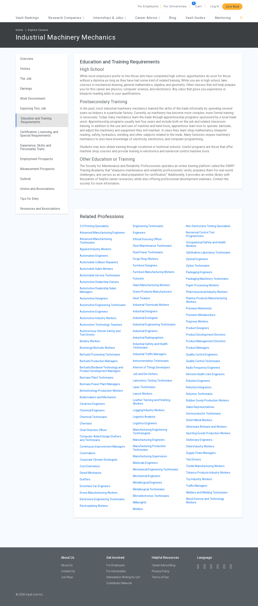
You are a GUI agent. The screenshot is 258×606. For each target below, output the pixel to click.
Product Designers (197, 328)
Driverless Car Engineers (95, 486)
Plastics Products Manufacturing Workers (206, 300)
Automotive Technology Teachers (101, 324)
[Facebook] (200, 567)
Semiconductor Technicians (203, 413)
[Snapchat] (233, 567)
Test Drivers (193, 459)
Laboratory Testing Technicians (152, 380)
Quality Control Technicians (203, 361)
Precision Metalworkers (200, 315)
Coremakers (87, 453)
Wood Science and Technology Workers (205, 500)
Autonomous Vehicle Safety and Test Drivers (100, 332)
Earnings (26, 88)
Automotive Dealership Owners (99, 282)
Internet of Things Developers (151, 367)
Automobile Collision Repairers (99, 262)
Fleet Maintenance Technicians (152, 245)
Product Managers (197, 347)
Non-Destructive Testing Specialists (208, 226)
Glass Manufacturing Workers (151, 285)
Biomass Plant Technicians (96, 377)
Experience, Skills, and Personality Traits (35, 147)
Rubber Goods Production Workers (207, 400)
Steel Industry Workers (200, 446)
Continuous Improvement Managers (102, 446)
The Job (25, 79)
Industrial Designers (145, 311)
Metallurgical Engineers (147, 482)
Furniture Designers (145, 265)
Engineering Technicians (148, 226)
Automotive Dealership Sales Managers (98, 290)
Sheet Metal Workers (199, 420)
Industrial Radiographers (148, 337)
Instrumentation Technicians (151, 360)
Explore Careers (38, 30)
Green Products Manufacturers (152, 291)
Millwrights (139, 502)
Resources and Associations (40, 209)
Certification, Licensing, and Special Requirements (39, 133)
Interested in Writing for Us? (123, 577)
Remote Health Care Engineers (205, 374)
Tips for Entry (29, 199)
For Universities (175, 6)
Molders (138, 509)
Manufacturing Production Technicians (149, 448)
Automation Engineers (94, 255)
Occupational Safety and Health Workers (206, 244)
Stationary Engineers (199, 439)
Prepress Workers (197, 321)
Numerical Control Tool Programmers (200, 234)
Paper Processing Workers (202, 285)
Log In (214, 6)
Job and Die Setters (145, 374)
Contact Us (68, 571)
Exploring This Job (33, 108)
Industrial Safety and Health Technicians (150, 345)
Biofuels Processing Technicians (100, 354)
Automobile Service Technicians (100, 275)
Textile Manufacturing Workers (205, 466)
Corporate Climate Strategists (98, 459)
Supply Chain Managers (201, 452)
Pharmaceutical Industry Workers (207, 291)
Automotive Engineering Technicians (103, 305)
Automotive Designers (94, 298)
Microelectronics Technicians (151, 495)
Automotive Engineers (94, 311)
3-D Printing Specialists (94, 226)
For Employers (148, 6)
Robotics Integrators (198, 387)
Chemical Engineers (92, 410)
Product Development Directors (205, 334)
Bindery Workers (90, 341)
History (25, 69)
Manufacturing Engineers (149, 439)
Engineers (139, 232)
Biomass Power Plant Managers (100, 384)
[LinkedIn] (206, 567)
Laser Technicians (144, 387)
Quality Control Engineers (202, 354)
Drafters (85, 479)
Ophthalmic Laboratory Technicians (208, 252)
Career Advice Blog (163, 565)
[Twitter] (213, 567)
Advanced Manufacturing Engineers (102, 232)
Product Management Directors (206, 341)
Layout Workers (142, 393)
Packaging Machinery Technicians (207, 278)
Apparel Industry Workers (95, 249)
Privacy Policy (160, 571)
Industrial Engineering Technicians (154, 324)
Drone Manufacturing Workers (99, 492)
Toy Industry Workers (199, 479)
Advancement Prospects (37, 169)
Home (19, 30)
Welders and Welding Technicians (207, 492)
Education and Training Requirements (36, 120)
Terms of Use (160, 577)
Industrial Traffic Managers (149, 354)
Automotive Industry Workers (98, 318)
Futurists (138, 278)
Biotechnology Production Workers (101, 390)
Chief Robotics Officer (93, 430)
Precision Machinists (199, 308)
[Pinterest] (226, 567)
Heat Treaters (141, 298)
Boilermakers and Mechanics (98, 397)
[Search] (241, 18)
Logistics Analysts (144, 416)
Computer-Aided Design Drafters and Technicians (100, 438)
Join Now (232, 6)
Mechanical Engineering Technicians (155, 469)
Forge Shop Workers (145, 258)
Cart (198, 6)
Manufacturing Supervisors (150, 456)
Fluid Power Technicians (148, 252)
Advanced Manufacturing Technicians (96, 240)
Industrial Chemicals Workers (151, 304)
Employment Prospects (36, 159)
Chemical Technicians (93, 417)
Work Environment (32, 98)
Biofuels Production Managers (99, 361)
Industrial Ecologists (145, 318)
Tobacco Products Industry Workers (208, 472)
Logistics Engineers (145, 423)
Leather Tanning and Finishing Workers (151, 401)
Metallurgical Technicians (149, 489)
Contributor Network (119, 583)
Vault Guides (195, 18)
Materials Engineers (145, 462)
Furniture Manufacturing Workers (153, 272)
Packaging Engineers (199, 272)
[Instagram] (219, 567)
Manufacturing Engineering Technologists (150, 431)
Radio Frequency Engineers (203, 367)
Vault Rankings (27, 18)
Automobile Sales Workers (96, 268)
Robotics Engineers (198, 380)
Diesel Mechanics (90, 472)
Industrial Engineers (145, 331)
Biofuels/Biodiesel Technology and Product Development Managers (101, 369)
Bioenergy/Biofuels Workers (97, 347)
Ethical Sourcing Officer (147, 239)
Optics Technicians (197, 265)
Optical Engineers (197, 259)
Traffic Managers (196, 485)
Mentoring (223, 18)
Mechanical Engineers (146, 476)
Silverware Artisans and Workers (206, 426)
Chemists (86, 423)
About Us (67, 565)
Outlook (25, 179)
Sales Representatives (200, 407)
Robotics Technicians (199, 393)
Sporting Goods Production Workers (208, 433)
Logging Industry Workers (149, 410)
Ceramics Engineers (92, 403)
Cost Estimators (90, 466)
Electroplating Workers (94, 505)
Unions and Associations (37, 189)
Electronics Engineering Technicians (102, 499)
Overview (26, 59)
